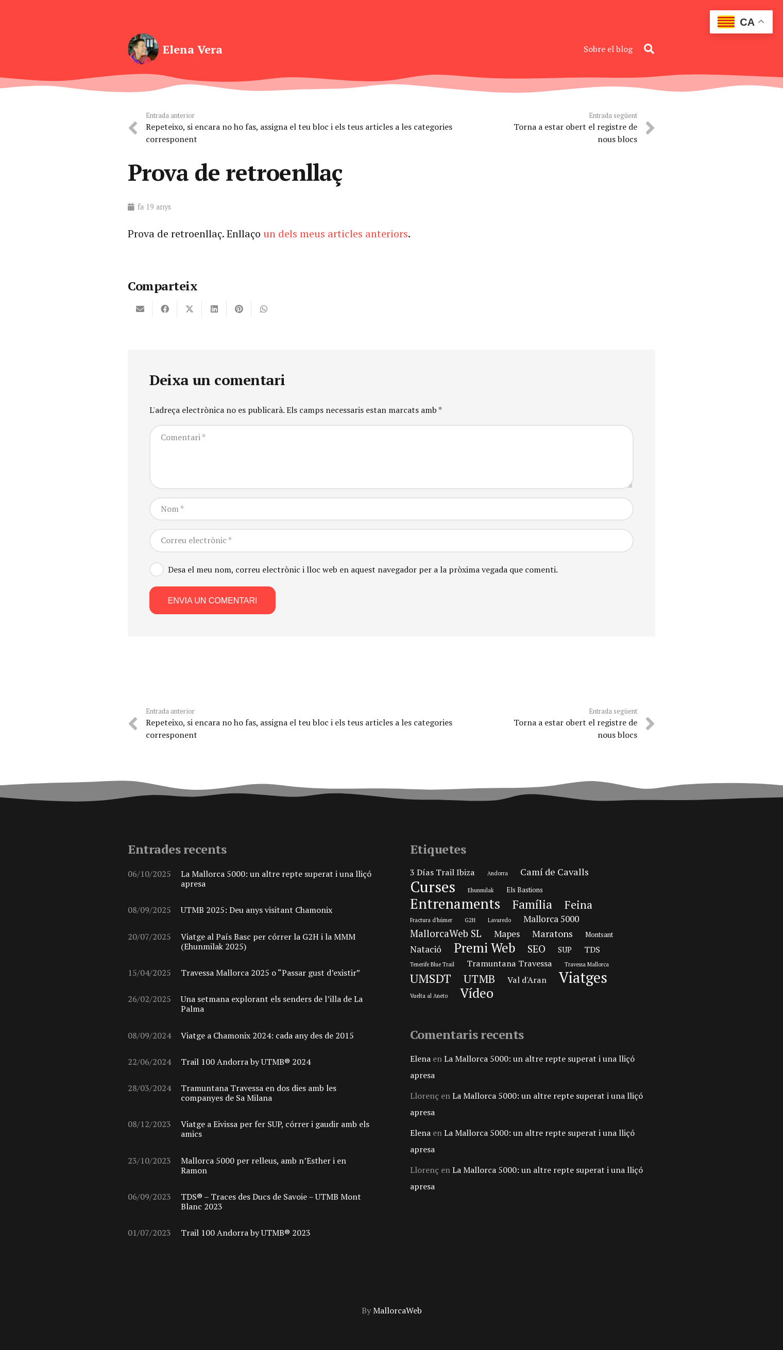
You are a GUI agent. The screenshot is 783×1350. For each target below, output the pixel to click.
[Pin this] (239, 309)
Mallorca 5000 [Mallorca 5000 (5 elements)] (551, 919)
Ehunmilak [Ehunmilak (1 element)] (481, 890)
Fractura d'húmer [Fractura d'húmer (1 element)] (431, 920)
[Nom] (391, 509)
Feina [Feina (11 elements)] (578, 904)
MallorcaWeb (397, 1310)
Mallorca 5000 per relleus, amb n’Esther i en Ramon (263, 1164)
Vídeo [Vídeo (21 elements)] (476, 992)
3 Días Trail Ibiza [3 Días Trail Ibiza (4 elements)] (442, 872)
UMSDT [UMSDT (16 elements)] (430, 978)
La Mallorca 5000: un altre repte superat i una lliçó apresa (276, 878)
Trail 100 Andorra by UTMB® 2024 (246, 1061)
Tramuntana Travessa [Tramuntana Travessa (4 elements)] (509, 963)
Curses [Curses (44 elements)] (432, 886)
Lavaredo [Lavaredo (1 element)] (499, 920)
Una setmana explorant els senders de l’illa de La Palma (272, 1003)
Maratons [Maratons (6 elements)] (552, 933)
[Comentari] (391, 457)
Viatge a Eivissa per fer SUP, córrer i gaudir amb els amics (275, 1128)
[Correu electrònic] (391, 540)
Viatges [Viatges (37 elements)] (583, 977)
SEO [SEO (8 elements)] (536, 949)
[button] (649, 49)
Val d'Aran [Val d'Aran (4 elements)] (527, 979)
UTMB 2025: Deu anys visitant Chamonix (256, 909)
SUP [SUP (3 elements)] (565, 950)
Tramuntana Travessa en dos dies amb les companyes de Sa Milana (258, 1092)
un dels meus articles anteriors (335, 233)
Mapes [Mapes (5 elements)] (507, 934)
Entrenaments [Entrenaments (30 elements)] (455, 903)
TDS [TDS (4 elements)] (592, 949)
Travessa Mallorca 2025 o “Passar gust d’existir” (270, 972)
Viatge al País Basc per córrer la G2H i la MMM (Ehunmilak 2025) (268, 940)
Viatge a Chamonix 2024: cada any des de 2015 (267, 1035)
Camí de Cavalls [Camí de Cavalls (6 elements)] (554, 872)
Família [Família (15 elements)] (532, 904)
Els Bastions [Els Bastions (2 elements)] (524, 889)
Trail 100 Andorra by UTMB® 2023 (246, 1232)
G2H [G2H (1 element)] (470, 920)
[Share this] (164, 309)
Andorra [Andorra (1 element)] (497, 873)
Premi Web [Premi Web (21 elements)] (484, 947)
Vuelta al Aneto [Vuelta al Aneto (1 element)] (429, 995)
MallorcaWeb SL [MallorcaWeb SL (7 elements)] (446, 933)
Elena (420, 1058)
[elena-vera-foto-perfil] (143, 48)
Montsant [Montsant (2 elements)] (599, 934)
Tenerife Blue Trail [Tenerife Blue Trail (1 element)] (432, 964)
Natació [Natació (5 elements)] (425, 949)
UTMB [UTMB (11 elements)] (479, 979)
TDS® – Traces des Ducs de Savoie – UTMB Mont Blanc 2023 (271, 1201)
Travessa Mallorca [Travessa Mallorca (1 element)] (587, 964)
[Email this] (140, 309)
